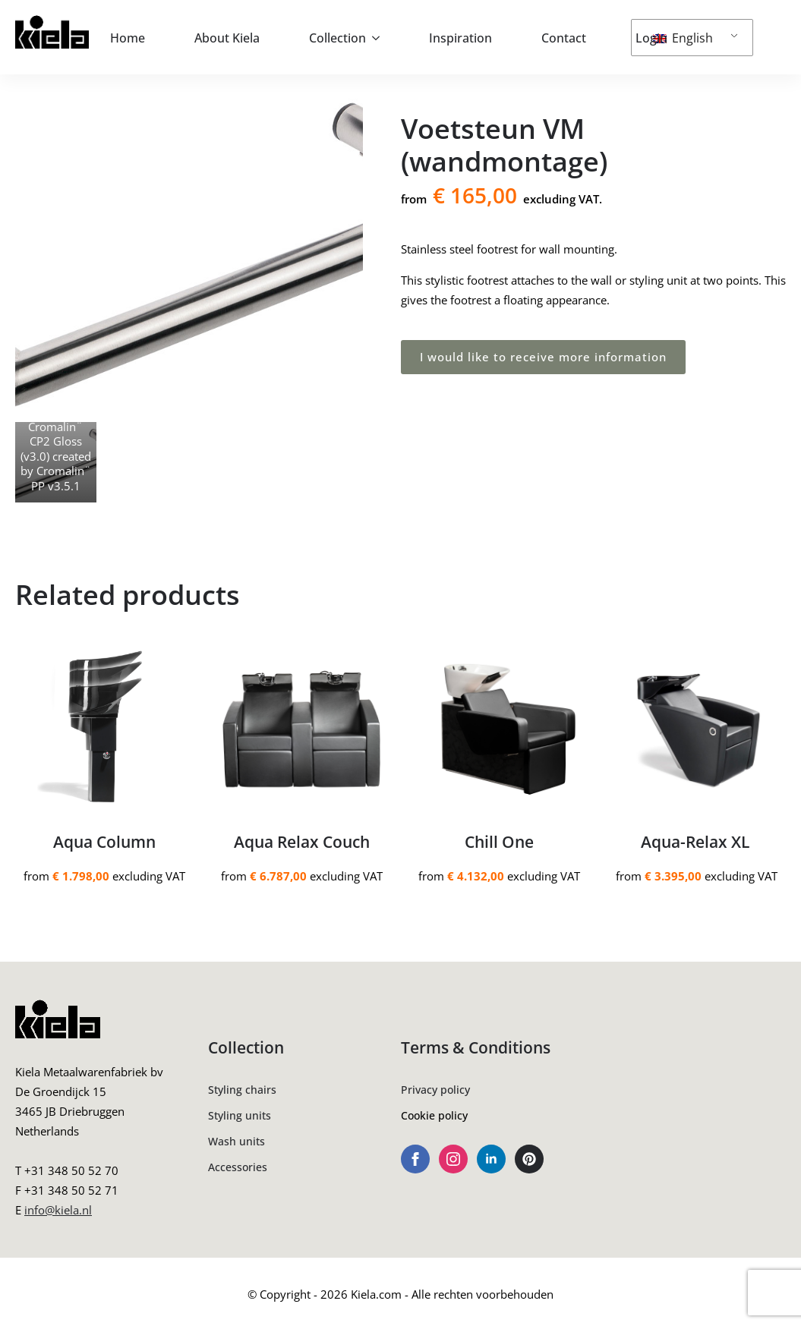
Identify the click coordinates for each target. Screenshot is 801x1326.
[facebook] (415, 1159)
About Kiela (227, 38)
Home (127, 38)
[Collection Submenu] (380, 38)
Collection (337, 38)
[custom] (529, 1159)
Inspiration (460, 38)
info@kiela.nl (58, 1209)
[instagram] (453, 1159)
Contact (563, 38)
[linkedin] (491, 1159)
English (683, 38)
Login (651, 38)
